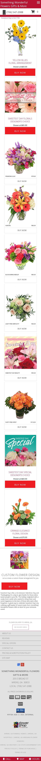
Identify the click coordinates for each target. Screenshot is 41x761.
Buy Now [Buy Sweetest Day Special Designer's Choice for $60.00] (20, 484)
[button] (34, 12)
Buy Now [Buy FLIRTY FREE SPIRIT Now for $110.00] (22, 427)
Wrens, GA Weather (8, 745)
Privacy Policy (11, 749)
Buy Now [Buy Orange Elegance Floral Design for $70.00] (20, 543)
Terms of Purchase (27, 749)
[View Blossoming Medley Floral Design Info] (20, 254)
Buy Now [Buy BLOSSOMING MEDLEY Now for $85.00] (22, 279)
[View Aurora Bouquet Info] (20, 205)
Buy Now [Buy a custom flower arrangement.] (14, 586)
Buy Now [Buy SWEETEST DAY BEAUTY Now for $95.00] (22, 378)
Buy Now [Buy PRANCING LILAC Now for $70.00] (22, 181)
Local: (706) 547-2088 (20, 686)
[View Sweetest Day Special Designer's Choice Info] (20, 451)
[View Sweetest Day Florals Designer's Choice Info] (20, 97)
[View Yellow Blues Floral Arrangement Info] (20, 38)
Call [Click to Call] (7, 758)
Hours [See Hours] (34, 758)
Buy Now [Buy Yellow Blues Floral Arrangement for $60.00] (20, 72)
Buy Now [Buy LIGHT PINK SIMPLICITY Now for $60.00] (22, 329)
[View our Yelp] (22, 665)
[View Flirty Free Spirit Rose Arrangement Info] (20, 401)
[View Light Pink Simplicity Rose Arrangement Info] (20, 303)
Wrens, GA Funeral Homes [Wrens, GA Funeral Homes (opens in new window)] (15, 734)
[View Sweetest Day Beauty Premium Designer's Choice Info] (20, 352)
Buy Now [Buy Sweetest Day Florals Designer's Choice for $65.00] (20, 131)
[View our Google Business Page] (18, 665)
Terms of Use (20, 752)
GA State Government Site (29, 745)
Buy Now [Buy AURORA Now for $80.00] (22, 230)
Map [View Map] (20, 758)
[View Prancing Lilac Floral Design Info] (20, 155)
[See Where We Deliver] (20, 627)
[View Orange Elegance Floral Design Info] (20, 509)
